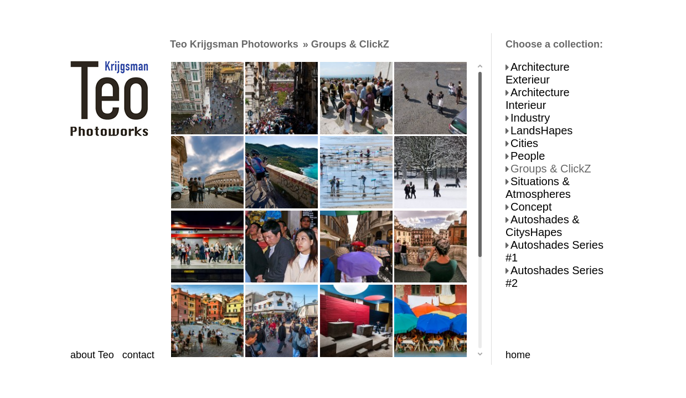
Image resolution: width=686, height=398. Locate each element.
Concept (531, 207)
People (527, 156)
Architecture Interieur (538, 98)
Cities (524, 143)
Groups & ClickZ (550, 169)
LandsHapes (541, 130)
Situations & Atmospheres (538, 187)
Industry (530, 118)
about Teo (92, 354)
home (518, 354)
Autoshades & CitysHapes (543, 225)
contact (138, 354)
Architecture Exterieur (538, 73)
